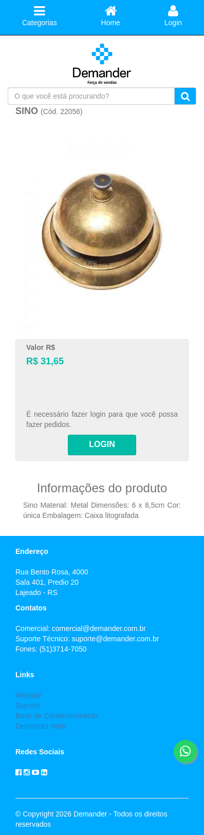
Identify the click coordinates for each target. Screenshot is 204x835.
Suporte (28, 705)
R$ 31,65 (45, 361)
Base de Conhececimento (56, 716)
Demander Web (40, 726)
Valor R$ (40, 347)
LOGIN (102, 444)
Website (28, 695)
